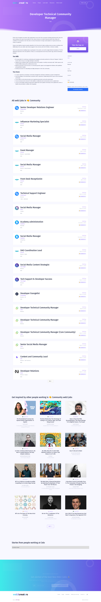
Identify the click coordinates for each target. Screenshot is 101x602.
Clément (86, 599)
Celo (69, 58)
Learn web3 (45, 2)
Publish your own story (75, 594)
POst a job (83, 2)
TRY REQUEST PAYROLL (78, 89)
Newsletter (67, 594)
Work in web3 (59, 2)
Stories (34, 2)
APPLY (78, 48)
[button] (52, 3)
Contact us (82, 594)
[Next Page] (50, 381)
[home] (21, 3)
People (39, 2)
